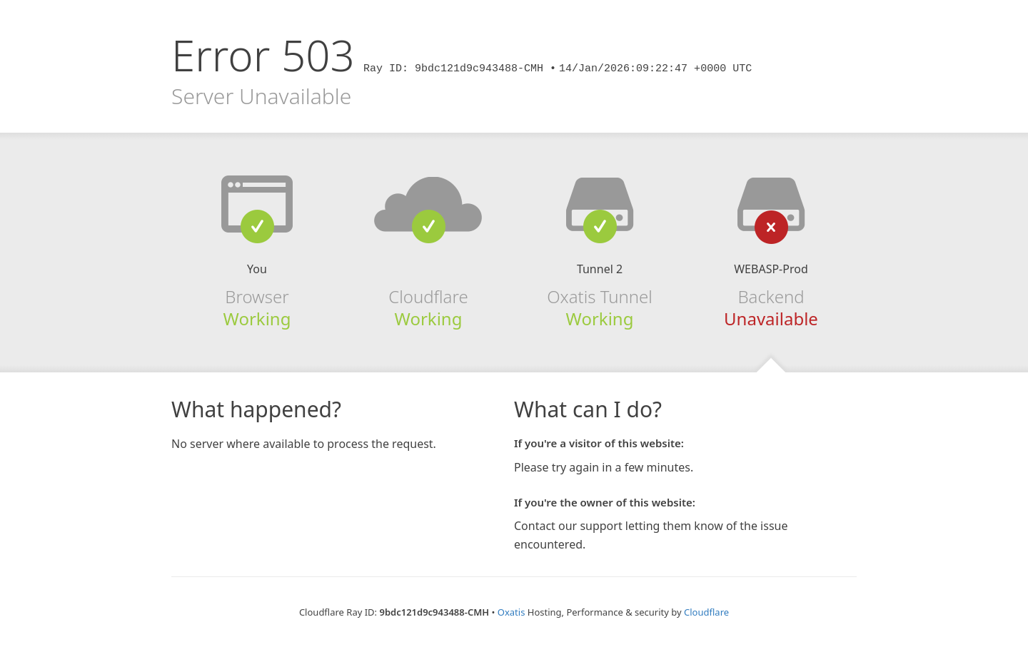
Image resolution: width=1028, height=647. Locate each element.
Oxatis (511, 612)
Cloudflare (706, 612)
